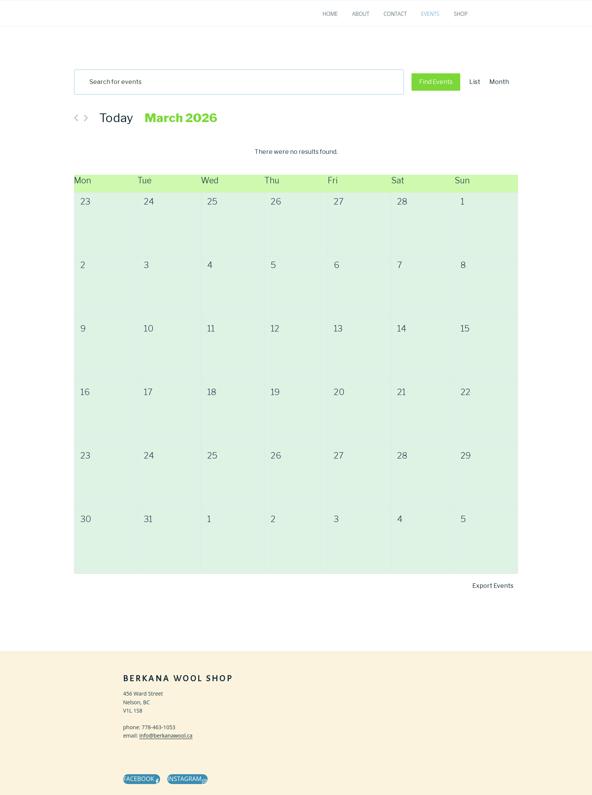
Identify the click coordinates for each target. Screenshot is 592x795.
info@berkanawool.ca (166, 735)
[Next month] (86, 118)
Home (330, 13)
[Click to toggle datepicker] (181, 118)
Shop (461, 13)
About (360, 13)
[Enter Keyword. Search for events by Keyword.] (239, 82)
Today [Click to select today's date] (116, 117)
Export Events (492, 585)
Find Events (436, 81)
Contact (395, 13)
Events (430, 13)
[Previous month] (76, 118)
